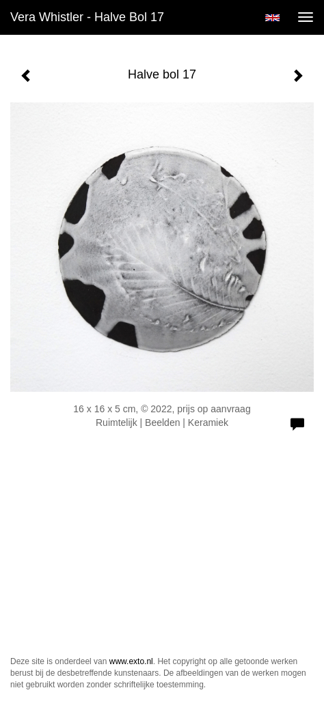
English (272, 18)
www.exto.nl (131, 661)
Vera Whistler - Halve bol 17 (87, 17)
